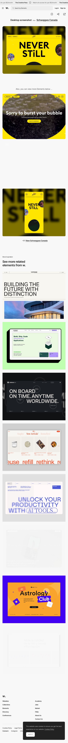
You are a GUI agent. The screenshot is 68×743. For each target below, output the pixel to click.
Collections (6, 705)
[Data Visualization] (34, 650)
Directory (6, 712)
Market (37, 708)
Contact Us (39, 719)
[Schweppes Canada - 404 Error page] (34, 116)
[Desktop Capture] (34, 599)
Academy (38, 701)
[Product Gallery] (34, 447)
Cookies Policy (7, 728)
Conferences (7, 715)
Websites (6, 701)
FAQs (37, 712)
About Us (38, 715)
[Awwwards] (7, 8)
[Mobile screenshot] (34, 212)
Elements (6, 708)
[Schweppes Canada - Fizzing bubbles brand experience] (34, 163)
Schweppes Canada (47, 20)
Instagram (14, 731)
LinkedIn (22, 731)
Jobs (36, 705)
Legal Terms (18, 728)
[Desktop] (34, 295)
